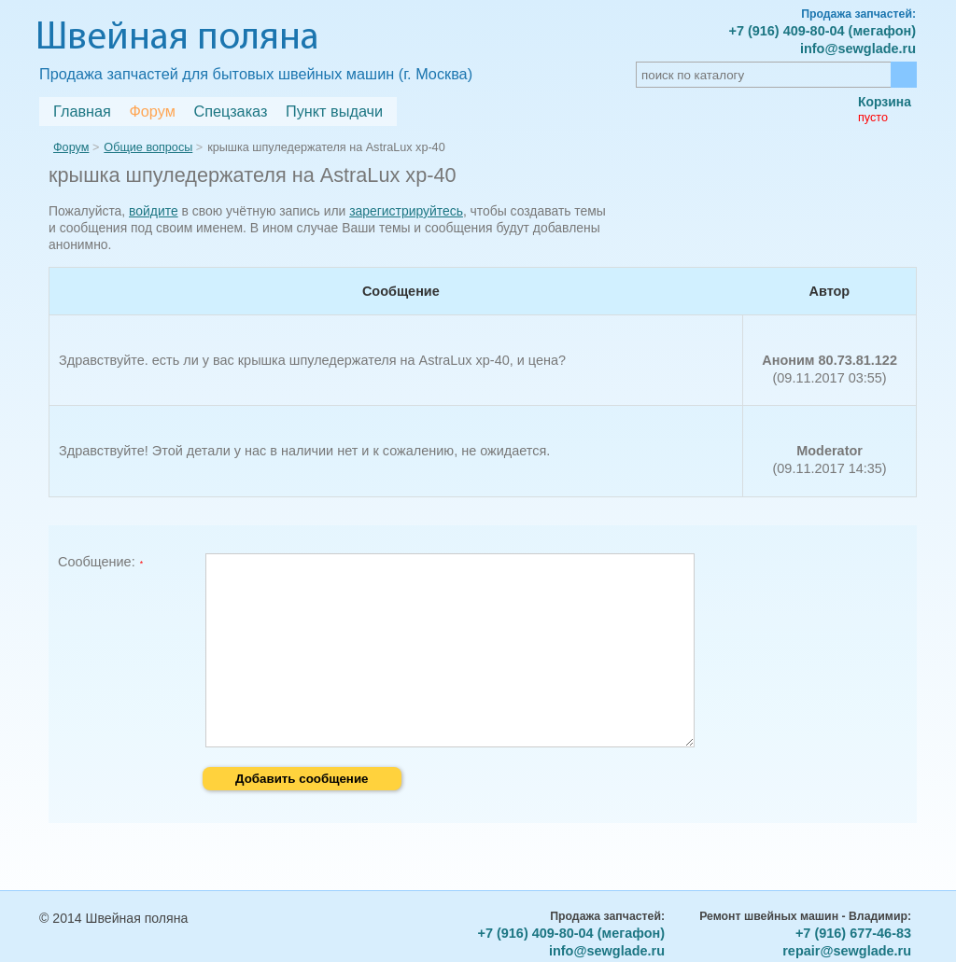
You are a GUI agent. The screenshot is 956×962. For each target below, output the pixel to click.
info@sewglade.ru (858, 48)
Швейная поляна (177, 39)
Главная (82, 111)
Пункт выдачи (334, 111)
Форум (152, 111)
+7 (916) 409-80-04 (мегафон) (822, 30)
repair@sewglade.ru (846, 950)
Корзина (884, 101)
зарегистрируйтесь (406, 210)
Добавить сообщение (302, 779)
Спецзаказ (230, 111)
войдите (153, 210)
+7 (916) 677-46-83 (853, 933)
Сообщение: (96, 561)
